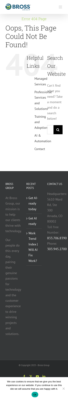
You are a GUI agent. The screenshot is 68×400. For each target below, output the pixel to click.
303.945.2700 (57, 249)
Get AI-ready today (33, 203)
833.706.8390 (57, 238)
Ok (34, 394)
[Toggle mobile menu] (61, 7)
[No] (63, 388)
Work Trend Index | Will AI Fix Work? (33, 247)
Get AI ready (32, 221)
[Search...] (50, 129)
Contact (39, 149)
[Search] (58, 129)
